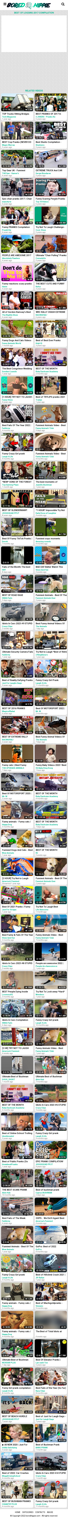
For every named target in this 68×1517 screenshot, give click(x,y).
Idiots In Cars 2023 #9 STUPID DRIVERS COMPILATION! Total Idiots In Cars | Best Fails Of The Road (17, 623)
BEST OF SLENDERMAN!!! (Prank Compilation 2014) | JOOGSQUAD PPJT (15, 510)
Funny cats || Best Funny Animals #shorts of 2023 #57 (17, 765)
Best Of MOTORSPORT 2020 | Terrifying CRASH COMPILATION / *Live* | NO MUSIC (16, 793)
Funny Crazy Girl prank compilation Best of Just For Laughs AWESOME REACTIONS (17, 454)
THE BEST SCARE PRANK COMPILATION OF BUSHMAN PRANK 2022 (16, 1190)
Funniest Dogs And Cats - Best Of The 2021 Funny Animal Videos (17, 850)
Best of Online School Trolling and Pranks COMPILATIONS (17, 1133)
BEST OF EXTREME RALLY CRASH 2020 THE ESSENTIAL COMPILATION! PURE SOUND (16, 737)
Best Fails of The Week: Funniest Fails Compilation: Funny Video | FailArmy (15, 1218)
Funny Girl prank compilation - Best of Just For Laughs (17, 1388)
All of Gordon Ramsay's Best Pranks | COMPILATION (16, 312)
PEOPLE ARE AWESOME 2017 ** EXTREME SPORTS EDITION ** (17, 255)
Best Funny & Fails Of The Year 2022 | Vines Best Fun (17, 935)
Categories (27, 1512)
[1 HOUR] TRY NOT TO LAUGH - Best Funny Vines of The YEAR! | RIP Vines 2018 (17, 397)
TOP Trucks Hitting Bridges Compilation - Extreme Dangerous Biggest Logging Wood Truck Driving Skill (16, 114)
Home (17, 1512)
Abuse (50, 1512)
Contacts (40, 1512)
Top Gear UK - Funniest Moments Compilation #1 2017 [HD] (17, 170)
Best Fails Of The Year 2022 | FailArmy (16, 425)
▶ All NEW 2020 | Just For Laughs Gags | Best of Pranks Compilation (17, 1445)
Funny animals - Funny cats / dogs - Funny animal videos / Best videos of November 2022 (17, 1331)
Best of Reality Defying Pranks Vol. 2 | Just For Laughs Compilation (17, 680)
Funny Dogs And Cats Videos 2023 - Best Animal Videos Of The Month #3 (16, 340)
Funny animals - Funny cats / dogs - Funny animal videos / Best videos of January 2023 (16, 1303)
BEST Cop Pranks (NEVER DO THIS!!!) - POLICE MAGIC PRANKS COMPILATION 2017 (16, 142)
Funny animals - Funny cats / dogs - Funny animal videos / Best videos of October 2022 (16, 822)
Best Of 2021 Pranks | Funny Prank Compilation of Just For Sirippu (17, 907)
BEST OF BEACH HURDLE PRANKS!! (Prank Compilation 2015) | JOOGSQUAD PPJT (16, 1416)
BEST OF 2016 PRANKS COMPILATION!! (13, 708)
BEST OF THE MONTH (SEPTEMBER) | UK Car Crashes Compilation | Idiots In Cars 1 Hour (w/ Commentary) (17, 1105)
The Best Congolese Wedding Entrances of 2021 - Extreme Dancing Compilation (17, 368)
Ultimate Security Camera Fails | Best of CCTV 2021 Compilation (17, 652)
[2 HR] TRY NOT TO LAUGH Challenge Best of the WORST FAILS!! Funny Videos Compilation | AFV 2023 (17, 1048)
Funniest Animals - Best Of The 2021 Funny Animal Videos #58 (17, 1246)
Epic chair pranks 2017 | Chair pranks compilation (17, 199)
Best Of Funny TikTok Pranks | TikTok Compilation (17, 538)
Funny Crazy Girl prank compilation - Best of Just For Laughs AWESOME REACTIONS (17, 1275)
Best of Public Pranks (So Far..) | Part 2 (15, 1161)
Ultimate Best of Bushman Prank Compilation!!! (15, 1076)
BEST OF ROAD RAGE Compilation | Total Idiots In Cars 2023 (15, 595)
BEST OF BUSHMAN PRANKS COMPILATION (16, 1501)
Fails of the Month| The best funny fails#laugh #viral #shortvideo (16, 567)
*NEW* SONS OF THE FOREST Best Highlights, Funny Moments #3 (17, 482)
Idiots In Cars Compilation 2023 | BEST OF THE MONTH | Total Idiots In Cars (16, 1020)
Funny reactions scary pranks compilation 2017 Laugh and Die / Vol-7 (17, 284)
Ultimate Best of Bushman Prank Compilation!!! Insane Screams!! (15, 1360)
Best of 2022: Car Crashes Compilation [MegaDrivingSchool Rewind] (16, 1473)
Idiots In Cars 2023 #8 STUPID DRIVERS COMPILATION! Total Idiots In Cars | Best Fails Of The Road (17, 963)
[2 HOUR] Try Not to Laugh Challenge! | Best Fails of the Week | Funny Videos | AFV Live (17, 878)
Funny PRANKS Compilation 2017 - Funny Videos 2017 (16, 227)
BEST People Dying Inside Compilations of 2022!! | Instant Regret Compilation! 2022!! (15, 991)
